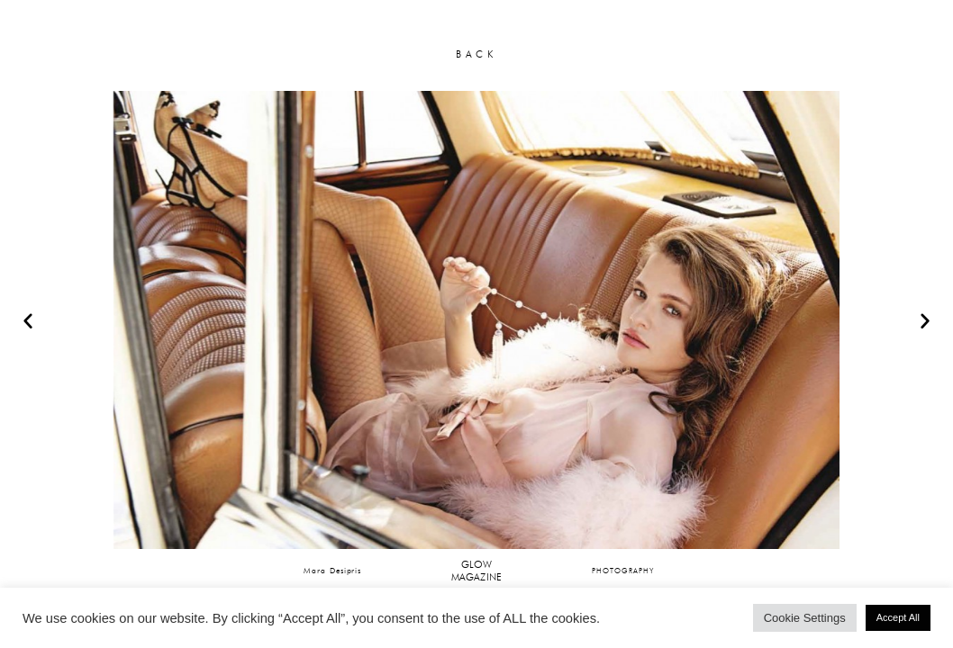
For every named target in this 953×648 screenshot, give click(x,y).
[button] (28, 320)
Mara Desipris (332, 570)
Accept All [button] (898, 617)
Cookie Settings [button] (805, 618)
